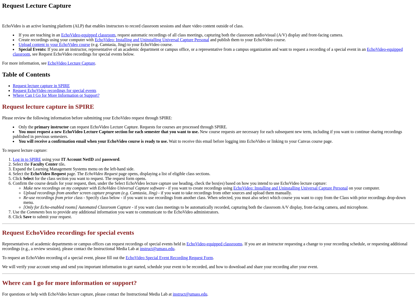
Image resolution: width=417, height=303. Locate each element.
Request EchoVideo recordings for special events (54, 90)
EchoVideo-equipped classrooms (214, 244)
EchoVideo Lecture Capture (71, 63)
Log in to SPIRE (27, 159)
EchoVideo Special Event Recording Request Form (169, 257)
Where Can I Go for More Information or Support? (56, 95)
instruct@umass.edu (157, 248)
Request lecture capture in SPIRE (41, 85)
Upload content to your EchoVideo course (54, 44)
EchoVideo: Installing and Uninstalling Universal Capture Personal (152, 39)
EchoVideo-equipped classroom (88, 35)
